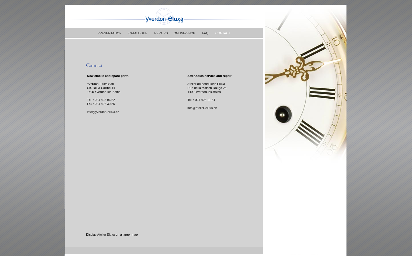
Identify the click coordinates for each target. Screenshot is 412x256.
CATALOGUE (137, 33)
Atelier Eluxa (106, 234)
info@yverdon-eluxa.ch (103, 112)
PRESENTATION (110, 33)
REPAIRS (161, 33)
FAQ (205, 33)
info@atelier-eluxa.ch (202, 108)
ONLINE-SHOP (184, 33)
